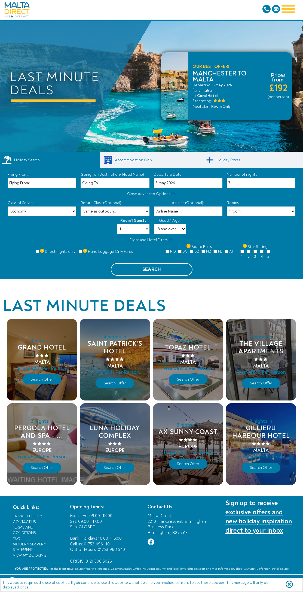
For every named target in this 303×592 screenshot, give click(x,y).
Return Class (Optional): (101, 203)
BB (196, 251)
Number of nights (242, 174)
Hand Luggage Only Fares (110, 251)
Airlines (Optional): (188, 203)
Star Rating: (258, 246)
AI (231, 251)
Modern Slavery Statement (29, 547)
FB (220, 251)
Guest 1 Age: (170, 220)
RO (173, 251)
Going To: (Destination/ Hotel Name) (112, 174)
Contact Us (24, 522)
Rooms (233, 203)
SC (185, 251)
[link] (151, 160)
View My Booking (30, 555)
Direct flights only (60, 251)
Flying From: (18, 174)
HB (208, 251)
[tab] (50, 160)
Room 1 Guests (133, 220)
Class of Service (21, 203)
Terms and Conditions (24, 530)
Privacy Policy (27, 516)
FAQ (16, 538)
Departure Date (168, 174)
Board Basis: (202, 246)
